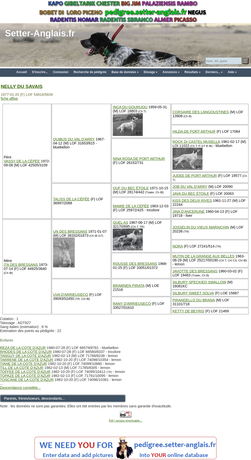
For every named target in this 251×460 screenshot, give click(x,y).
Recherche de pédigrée (90, 72)
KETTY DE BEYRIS (188, 311)
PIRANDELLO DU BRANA (193, 300)
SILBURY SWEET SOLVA (193, 293)
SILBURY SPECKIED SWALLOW (199, 282)
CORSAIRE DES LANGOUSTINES (200, 112)
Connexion (60, 72)
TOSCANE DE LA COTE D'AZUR (27, 380)
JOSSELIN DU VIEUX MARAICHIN (200, 227)
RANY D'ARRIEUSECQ (132, 304)
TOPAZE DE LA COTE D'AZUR (25, 376)
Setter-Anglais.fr (40, 33)
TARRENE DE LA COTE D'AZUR (26, 360)
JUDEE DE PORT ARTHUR (194, 176)
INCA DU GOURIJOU (130, 107)
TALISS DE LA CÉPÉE (71, 199)
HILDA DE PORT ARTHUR (194, 131)
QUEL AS (120, 223)
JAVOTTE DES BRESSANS (195, 271)
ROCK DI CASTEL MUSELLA (196, 142)
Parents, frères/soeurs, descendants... (34, 398)
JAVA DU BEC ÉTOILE (190, 194)
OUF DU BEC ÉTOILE (131, 188)
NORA (177, 246)
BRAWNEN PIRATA (128, 286)
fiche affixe (9, 99)
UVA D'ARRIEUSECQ (70, 295)
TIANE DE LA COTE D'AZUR (23, 364)
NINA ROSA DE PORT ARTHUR (139, 159)
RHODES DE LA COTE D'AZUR (26, 352)
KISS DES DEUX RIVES (192, 201)
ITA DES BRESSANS (21, 265)
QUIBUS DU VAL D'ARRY (73, 139)
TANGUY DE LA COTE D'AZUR (25, 356)
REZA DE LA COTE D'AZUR (23, 348)
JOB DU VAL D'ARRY (189, 187)
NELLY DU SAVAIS (21, 86)
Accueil (21, 72)
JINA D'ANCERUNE (188, 212)
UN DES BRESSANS (70, 231)
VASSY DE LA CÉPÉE (22, 161)
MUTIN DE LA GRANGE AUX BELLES (203, 256)
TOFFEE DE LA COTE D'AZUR (25, 372)
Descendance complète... (20, 388)
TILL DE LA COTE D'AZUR (21, 368)
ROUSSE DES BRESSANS (135, 264)
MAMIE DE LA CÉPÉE (131, 206)
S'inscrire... (40, 72)
